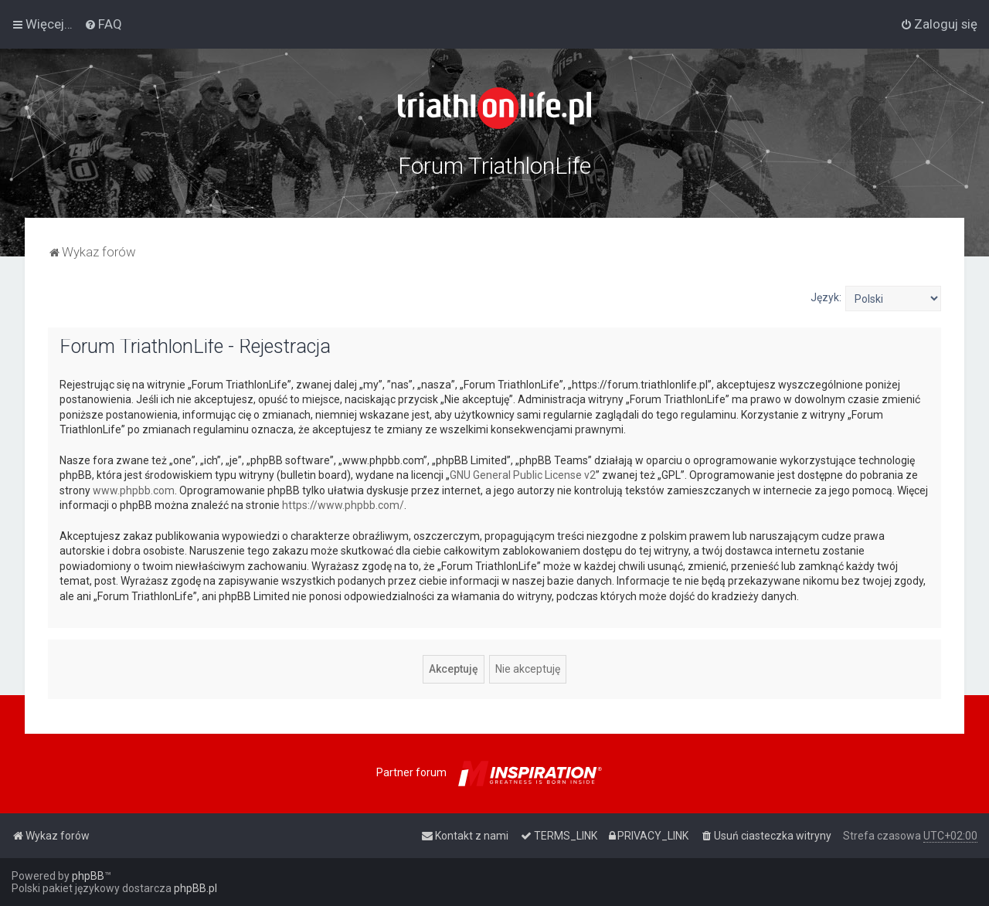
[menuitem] (103, 24)
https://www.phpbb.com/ (343, 505)
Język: (826, 297)
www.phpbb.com (134, 490)
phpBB (88, 876)
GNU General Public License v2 (523, 475)
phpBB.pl (195, 888)
